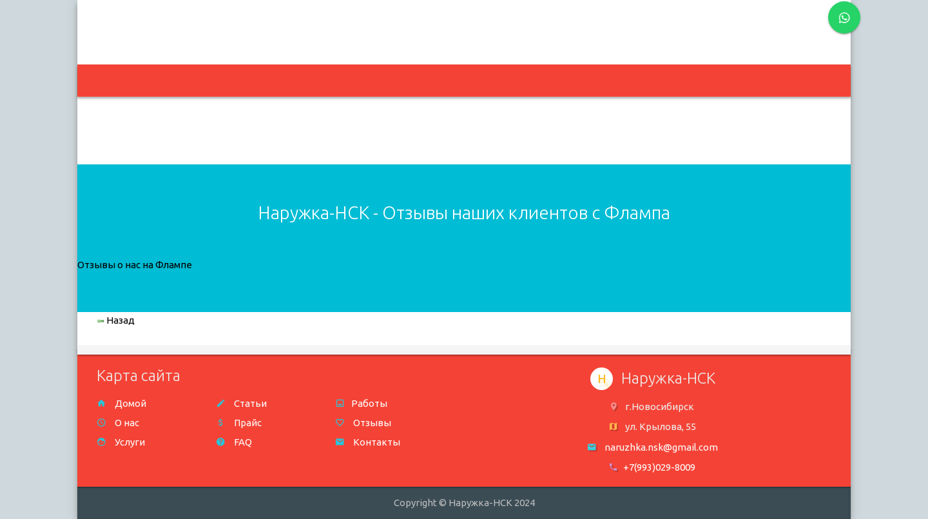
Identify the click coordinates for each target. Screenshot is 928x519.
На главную (144, 81)
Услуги (121, 441)
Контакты (367, 441)
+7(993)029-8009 (659, 467)
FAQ (234, 441)
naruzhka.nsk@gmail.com (389, 24)
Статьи (241, 403)
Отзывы (363, 422)
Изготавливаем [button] (248, 81)
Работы (361, 403)
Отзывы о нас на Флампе (134, 264)
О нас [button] (434, 81)
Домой (121, 403)
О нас (118, 422)
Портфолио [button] (353, 81)
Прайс (239, 422)
